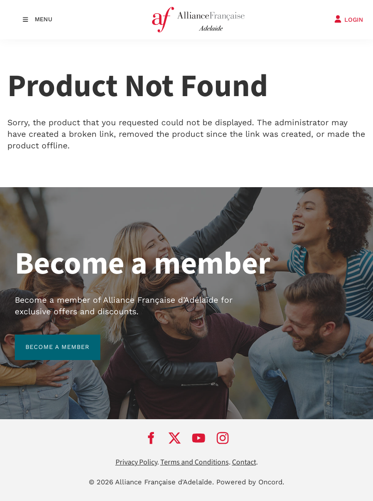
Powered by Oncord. (250, 482)
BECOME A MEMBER (47, 339)
